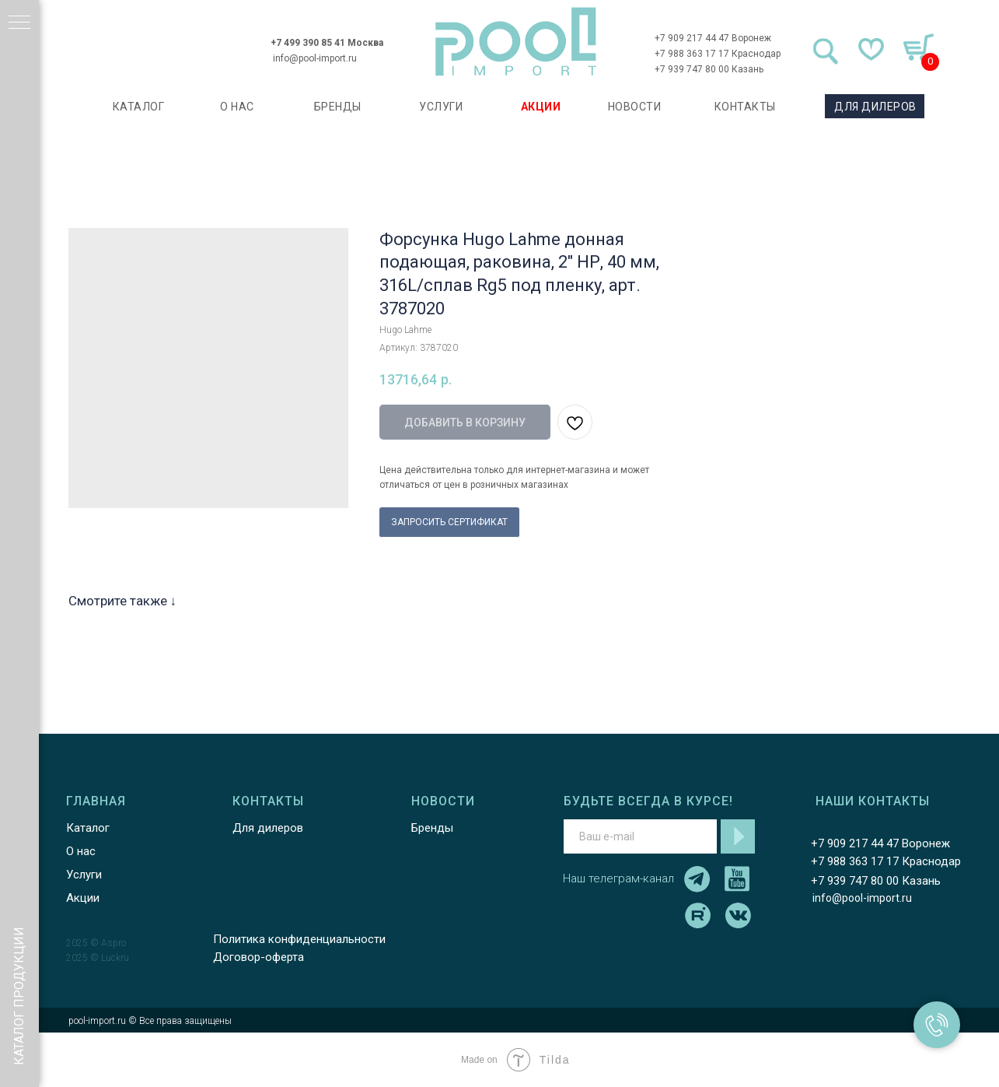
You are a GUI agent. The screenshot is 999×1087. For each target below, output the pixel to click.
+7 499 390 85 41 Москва (327, 42)
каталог (139, 106)
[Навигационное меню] (19, 23)
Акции (83, 898)
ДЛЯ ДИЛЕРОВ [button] (875, 106)
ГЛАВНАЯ (96, 801)
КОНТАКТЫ (745, 106)
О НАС (237, 106)
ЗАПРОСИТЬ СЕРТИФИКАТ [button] (449, 522)
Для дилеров (267, 828)
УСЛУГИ (441, 106)
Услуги (84, 875)
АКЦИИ (541, 106)
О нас (81, 851)
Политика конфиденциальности (299, 939)
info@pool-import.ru (315, 58)
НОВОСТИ (635, 106)
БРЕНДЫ (338, 106)
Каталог (88, 828)
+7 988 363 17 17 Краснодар (718, 53)
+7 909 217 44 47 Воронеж (713, 38)
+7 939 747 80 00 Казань (709, 69)
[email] (640, 836)
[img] (516, 41)
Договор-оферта (258, 957)
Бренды (432, 828)
